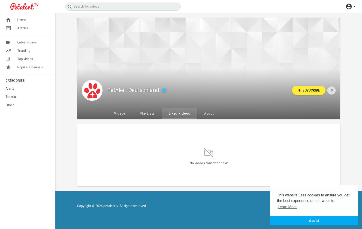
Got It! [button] (314, 221)
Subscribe (309, 90)
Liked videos (179, 113)
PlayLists (147, 113)
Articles (17, 28)
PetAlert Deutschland (137, 90)
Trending (18, 50)
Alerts (10, 88)
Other (10, 105)
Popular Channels (24, 67)
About (209, 113)
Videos (120, 113)
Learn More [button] (287, 207)
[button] (350, 6)
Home (16, 20)
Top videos (19, 59)
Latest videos (21, 42)
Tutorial (11, 97)
